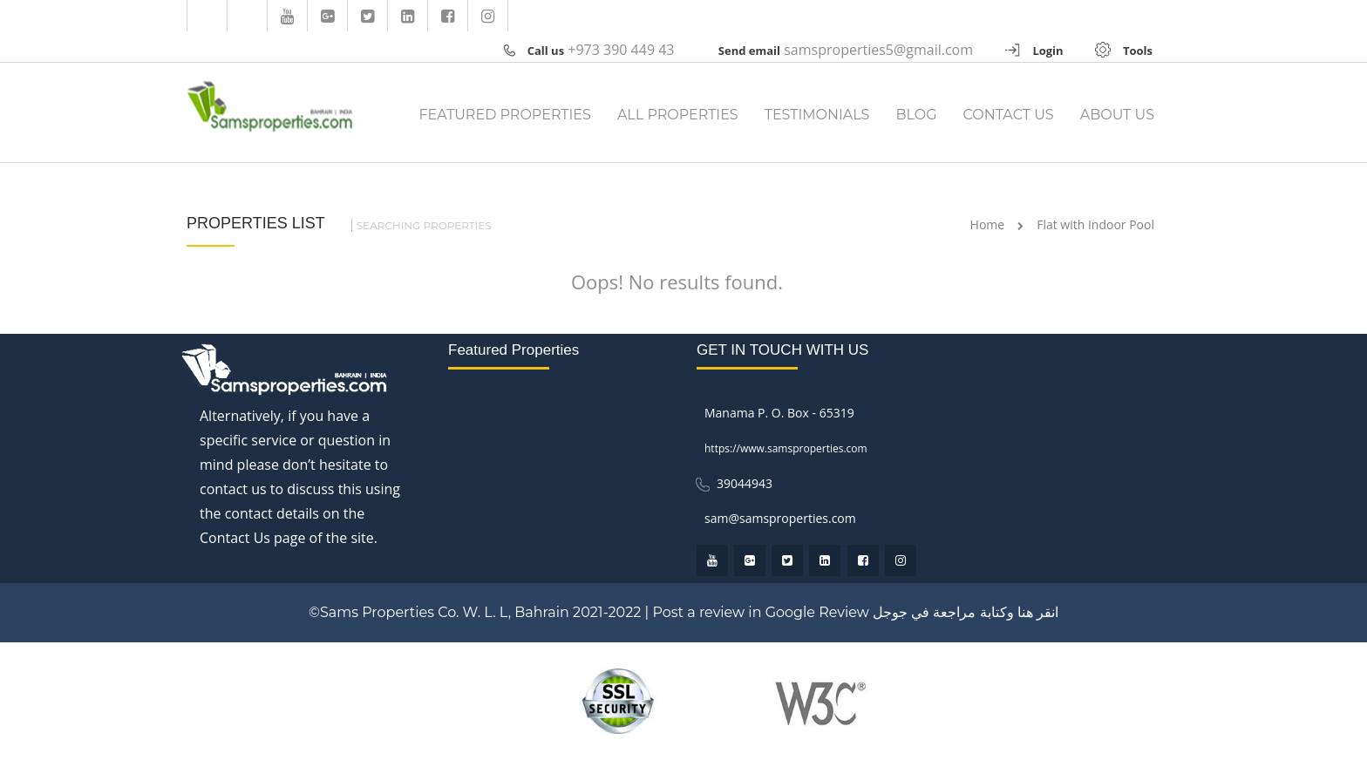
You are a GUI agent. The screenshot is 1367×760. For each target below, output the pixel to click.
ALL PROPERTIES (677, 114)
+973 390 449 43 (621, 49)
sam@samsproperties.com (780, 518)
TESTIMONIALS (817, 114)
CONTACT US (1008, 114)
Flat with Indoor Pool (1095, 224)
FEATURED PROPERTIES (504, 114)
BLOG (915, 114)
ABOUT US (1117, 114)
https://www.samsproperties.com (785, 448)
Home (987, 224)
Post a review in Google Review (760, 612)
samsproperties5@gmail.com (878, 49)
